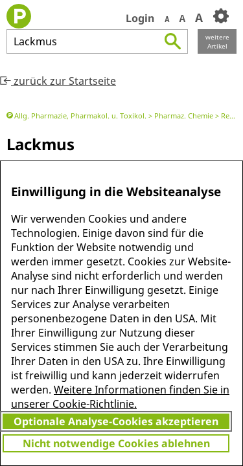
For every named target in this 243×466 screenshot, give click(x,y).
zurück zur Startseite (58, 81)
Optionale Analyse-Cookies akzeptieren (116, 421)
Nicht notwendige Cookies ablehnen (116, 443)
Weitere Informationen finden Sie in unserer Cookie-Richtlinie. (120, 397)
